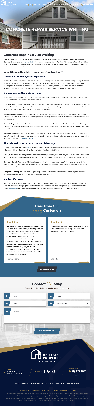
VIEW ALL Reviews (47, 269)
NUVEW (20, 390)
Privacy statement (51, 390)
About (30, 4)
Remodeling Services (46, 4)
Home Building (36, 4)
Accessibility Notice (68, 390)
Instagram (53, 371)
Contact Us (76, 4)
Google (48, 371)
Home (26, 4)
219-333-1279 (88, 5)
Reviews (67, 4)
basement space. (27, 138)
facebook (44, 371)
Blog (71, 4)
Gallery (62, 4)
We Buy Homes (56, 4)
